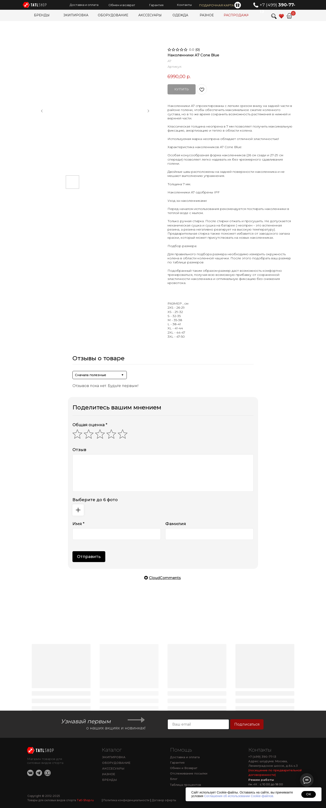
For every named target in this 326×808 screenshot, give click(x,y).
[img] (289, 16)
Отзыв (79, 449)
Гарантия (177, 762)
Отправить (89, 556)
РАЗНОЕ (108, 774)
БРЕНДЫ (109, 780)
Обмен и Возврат (183, 768)
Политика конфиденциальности (125, 800)
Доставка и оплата (185, 757)
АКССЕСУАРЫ (113, 768)
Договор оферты (163, 800)
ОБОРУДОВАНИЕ (116, 763)
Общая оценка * (89, 424)
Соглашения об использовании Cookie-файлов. (239, 796)
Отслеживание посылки (188, 773)
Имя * (78, 523)
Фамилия (175, 523)
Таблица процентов (185, 784)
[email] (198, 724)
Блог (173, 779)
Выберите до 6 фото (95, 499)
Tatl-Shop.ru (85, 800)
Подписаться (247, 724)
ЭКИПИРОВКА (113, 757)
